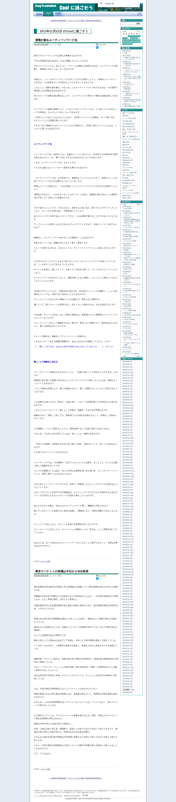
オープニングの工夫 (131, 324)
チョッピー (128, 349)
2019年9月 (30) (127, 381)
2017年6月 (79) (127, 454)
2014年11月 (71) (127, 539)
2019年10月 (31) (127, 378)
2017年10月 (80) (127, 443)
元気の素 (127, 301)
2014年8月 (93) (127, 547)
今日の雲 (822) (127, 121)
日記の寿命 (128, 208)
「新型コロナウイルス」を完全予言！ (132, 94)
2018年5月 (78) (127, 424)
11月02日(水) (126, 347)
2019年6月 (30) (127, 389)
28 (126, 44)
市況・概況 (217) (128, 175)
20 (123, 42)
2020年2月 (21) (127, 367)
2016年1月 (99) (127, 501)
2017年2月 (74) (127, 465)
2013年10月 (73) (127, 575)
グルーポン (128, 328)
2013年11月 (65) (127, 572)
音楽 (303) (125, 142)
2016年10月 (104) (128, 476)
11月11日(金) (126, 304)
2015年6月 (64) (127, 520)
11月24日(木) (126, 239)
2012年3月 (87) (127, 626)
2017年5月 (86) (127, 457)
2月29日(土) (126, 87)
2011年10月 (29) (127, 640)
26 (139, 42)
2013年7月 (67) (127, 583)
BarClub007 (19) (127, 150)
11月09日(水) (126, 313)
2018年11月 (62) (127, 408)
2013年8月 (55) (127, 580)
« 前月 (124, 31)
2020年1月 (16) (127, 370)
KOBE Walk (58, 13)
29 (129, 44)
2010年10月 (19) (127, 673)
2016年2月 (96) (127, 498)
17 (134, 40)
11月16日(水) (126, 282)
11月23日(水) (126, 243)
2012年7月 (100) (127, 616)
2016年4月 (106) (127, 493)
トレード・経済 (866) (129, 172)
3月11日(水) (126, 55)
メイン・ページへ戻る (76, 20)
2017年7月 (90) (127, 452)
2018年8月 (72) (127, 416)
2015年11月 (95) (127, 506)
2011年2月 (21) (127, 662)
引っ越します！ (129, 84)
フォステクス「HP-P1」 (132, 227)
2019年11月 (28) (127, 375)
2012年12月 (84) (127, 602)
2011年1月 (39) (127, 665)
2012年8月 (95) (127, 613)
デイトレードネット (39, 13)
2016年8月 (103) (127, 482)
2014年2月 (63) (127, 564)
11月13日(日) (126, 299)
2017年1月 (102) (127, 468)
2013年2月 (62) (127, 596)
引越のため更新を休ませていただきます (132, 58)
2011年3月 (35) (127, 659)
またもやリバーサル (131, 335)
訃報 (125, 53)
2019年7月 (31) (127, 386)
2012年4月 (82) (127, 624)
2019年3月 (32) (127, 397)
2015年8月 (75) (127, 514)
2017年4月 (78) (127, 460)
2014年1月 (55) (127, 566)
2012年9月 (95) (127, 610)
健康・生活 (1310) (128, 113)
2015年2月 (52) (127, 531)
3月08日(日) (126, 68)
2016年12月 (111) (128, 471)
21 (126, 42)
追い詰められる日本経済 (132, 315)
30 (131, 44)
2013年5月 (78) (127, 588)
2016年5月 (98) (127, 490)
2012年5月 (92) (127, 621)
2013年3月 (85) (127, 594)
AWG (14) (125, 170)
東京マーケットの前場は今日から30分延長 (61, 571)
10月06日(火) (126, 51)
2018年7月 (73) (127, 419)
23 (131, 42)
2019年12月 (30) (127, 372)
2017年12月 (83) (127, 438)
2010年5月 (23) (127, 687)
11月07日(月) (126, 317)
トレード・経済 (45, 561)
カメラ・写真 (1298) (129, 118)
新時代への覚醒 (129, 264)
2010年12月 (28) (127, 667)
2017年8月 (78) (127, 449)
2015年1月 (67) (127, 534)
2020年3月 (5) (127, 364)
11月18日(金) (126, 271)
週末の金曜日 (128, 333)
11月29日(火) (126, 211)
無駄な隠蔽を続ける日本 (132, 106)
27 (123, 44)
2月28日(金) (126, 91)
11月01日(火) (126, 352)
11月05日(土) (126, 326)
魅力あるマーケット (131, 245)
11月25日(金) (126, 234)
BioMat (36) (126, 162)
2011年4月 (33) (127, 657)
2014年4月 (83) (127, 558)
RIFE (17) (125, 165)
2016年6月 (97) (127, 487)
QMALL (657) (126, 198)
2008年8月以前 (127, 692)
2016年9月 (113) (127, 479)
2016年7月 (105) (127, 484)
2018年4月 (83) (127, 427)
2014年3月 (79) (127, 561)
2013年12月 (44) (127, 569)
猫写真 (126, 250)
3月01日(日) (126, 82)
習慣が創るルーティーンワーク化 (56, 40)
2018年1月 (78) (127, 435)
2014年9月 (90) (127, 545)
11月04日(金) (126, 331)
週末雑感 (127, 89)
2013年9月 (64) (127, 577)
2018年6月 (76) (127, 422)
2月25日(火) (126, 104)
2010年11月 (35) (127, 670)
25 (137, 42)
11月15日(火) (126, 289)
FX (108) (125, 178)
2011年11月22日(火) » (94, 20)
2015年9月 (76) (127, 512)
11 (137, 38)
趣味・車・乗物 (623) (129, 136)
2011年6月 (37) (127, 651)
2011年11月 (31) (127, 637)
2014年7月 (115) (127, 550)
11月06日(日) (126, 322)
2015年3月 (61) (127, 528)
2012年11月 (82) (127, 605)
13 (123, 40)
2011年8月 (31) (127, 646)
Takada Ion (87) (127, 160)
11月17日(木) (126, 276)
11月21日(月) (126, 252)
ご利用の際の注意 (139, 14)
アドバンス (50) (127, 190)
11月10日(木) (126, 308)
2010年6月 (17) (127, 684)
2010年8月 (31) (127, 678)
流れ (125, 273)
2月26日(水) (126, 98)
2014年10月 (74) (127, 542)
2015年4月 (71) (127, 525)
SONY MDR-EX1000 (131, 236)
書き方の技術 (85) (128, 126)
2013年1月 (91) (127, 599)
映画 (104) (125, 145)
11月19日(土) (126, 267)
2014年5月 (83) (127, 555)
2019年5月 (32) (127, 391)
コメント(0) (101, 44)
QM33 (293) (126, 195)
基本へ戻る (128, 269)
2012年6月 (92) (127, 618)
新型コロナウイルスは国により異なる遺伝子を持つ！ (132, 78)
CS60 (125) (126, 158)
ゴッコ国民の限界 (130, 310)
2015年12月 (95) (127, 504)
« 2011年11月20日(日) (58, 20)
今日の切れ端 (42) (128, 124)
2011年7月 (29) (127, 648)
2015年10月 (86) (127, 509)
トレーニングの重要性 (131, 354)
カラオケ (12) (126, 147)
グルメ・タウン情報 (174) (131, 139)
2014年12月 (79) (127, 536)
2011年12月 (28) (127, 635)
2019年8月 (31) (127, 383)
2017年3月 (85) (127, 463)
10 (134, 38)
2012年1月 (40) (127, 632)
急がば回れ (128, 306)
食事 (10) (125, 116)
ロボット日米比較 (130, 297)
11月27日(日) (126, 225)
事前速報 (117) (127, 183)
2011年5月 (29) (127, 654)
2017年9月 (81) (127, 446)
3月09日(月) (126, 62)
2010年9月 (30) (127, 676)
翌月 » (139, 31)
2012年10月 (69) (127, 607)
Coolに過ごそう (48, 13)
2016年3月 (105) (127, 495)
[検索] (118, 3)
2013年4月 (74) (127, 591)
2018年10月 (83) (127, 411)
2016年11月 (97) (127, 473)
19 (139, 40)
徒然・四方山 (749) (128, 129)
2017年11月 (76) (127, 441)
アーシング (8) (127, 167)
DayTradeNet (45, 6)
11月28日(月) (126, 217)
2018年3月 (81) (127, 430)
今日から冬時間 (129, 319)
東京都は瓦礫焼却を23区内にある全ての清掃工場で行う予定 (132, 221)
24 (134, 42)
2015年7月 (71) (127, 517)
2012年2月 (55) (127, 629)
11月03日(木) (126, 337)
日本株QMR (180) (128, 180)
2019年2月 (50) (127, 400)
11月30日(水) (126, 206)
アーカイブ (128, 359)
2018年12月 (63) (127, 405)
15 (129, 40)
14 (126, 40)
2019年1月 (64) (127, 402)
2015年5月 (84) (127, 523)
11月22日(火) (126, 248)
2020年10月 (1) (127, 361)
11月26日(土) (126, 230)
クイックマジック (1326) (130, 193)
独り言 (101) (126, 152)
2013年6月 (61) (127, 586)
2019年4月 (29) (127, 394)
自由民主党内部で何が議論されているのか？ (132, 100)
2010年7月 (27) (127, 681)
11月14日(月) (126, 295)
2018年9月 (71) (127, 413)
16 (131, 40)
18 (137, 40)
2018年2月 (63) (127, 432)
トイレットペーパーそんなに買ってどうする (132, 71)
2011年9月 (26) (127, 643)
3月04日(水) (126, 74)
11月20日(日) (126, 262)
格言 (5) (125, 155)
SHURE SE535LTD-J (131, 232)
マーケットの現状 (130, 241)
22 (129, 42)
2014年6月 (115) (127, 553)
